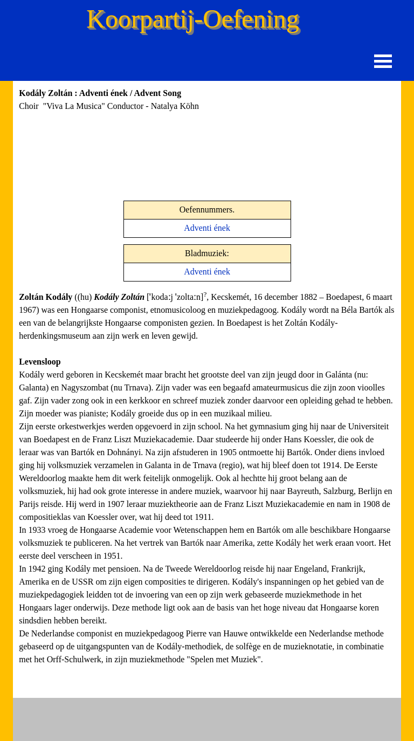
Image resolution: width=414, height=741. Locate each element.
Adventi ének (207, 227)
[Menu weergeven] (383, 61)
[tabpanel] (143, 113)
